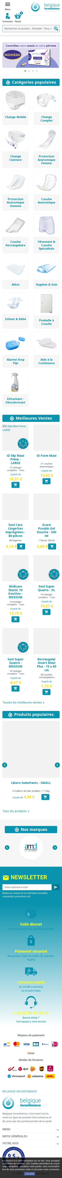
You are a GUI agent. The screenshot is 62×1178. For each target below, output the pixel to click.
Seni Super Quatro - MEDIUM (15, 663)
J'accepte (29, 1173)
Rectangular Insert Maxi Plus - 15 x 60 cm (46, 664)
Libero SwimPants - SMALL (31, 783)
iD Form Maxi (46, 456)
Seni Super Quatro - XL (46, 588)
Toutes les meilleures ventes (24, 703)
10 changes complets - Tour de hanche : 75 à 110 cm (15, 675)
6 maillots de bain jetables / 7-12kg (31, 790)
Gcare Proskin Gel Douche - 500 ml (46, 530)
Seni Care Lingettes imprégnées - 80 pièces (15, 530)
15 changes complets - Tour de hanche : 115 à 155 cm (15, 471)
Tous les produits (16, 811)
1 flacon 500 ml (47, 540)
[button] (25, 71)
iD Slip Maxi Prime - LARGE (15, 459)
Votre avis (10, 1143)
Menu (6, 1129)
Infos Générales (14, 1136)
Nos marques (34, 829)
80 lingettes (15, 540)
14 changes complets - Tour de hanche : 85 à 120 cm (15, 606)
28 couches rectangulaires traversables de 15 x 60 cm (46, 678)
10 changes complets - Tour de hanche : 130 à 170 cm (46, 598)
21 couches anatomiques (47, 465)
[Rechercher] (31, 28)
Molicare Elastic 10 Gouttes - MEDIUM (15, 591)
